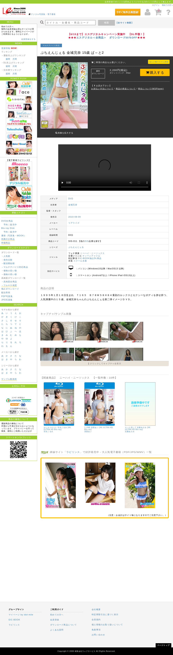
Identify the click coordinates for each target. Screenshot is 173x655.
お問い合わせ (98, 635)
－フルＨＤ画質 (9, 285)
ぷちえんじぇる (76, 245)
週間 (8, 59)
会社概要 (96, 609)
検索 (106, 22)
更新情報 (5, 48)
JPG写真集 (7, 300)
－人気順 (5, 256)
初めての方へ (167, 5)
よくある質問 (56, 630)
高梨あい (88, 429)
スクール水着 (80, 258)
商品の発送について (126, 89)
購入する (154, 72)
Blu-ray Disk (8, 228)
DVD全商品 (7, 221)
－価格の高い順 (9, 274)
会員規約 (96, 619)
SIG (87, 238)
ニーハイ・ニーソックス (92, 251)
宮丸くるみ (48, 429)
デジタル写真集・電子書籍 (43, 14)
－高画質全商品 (9, 281)
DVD (70, 196)
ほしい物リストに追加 (158, 62)
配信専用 (5, 292)
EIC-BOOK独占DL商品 (89, 256)
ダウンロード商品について (63, 625)
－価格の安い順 (9, 270)
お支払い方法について (102, 89)
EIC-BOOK (14, 620)
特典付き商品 (8, 239)
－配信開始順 (8, 263)
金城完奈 (72, 202)
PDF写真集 (7, 296)
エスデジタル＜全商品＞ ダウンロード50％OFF (106, 37)
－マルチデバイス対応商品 (14, 267)
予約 (6, 224)
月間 (14, 59)
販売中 (13, 224)
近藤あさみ (130, 429)
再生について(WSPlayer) (151, 89)
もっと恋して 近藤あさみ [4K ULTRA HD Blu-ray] (137, 426)
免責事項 (96, 630)
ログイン (155, 5)
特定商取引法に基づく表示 (105, 614)
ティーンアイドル (91, 253)
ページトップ (163, 645)
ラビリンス (73, 449)
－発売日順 (6, 260)
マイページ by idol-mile (21, 615)
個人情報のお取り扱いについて (107, 624)
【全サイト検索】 (125, 23)
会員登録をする (28, 39)
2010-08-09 (74, 214)
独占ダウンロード (10, 289)
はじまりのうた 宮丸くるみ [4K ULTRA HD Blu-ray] (57, 426)
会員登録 (54, 620)
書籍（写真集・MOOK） (13, 235)
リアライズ (73, 220)
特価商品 (5, 243)
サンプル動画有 (9, 379)
